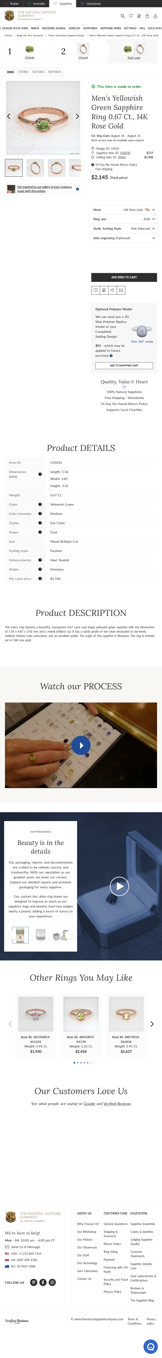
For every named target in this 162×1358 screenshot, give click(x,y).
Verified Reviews (117, 1103)
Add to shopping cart (124, 365)
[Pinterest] (33, 1282)
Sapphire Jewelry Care (141, 1266)
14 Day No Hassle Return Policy (116, 164)
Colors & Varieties (141, 1231)
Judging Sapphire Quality (141, 1241)
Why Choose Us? (88, 1223)
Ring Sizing (110, 1251)
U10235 (125, 153)
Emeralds (39, 3)
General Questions (115, 1223)
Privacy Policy (112, 1291)
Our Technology (87, 1262)
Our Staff (83, 1255)
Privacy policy (151, 1321)
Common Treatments (137, 1253)
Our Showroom (87, 1247)
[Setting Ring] (83, 49)
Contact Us (84, 1278)
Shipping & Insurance (111, 1233)
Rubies (14, 3)
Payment (109, 1259)
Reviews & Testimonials (138, 1290)
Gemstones (94, 3)
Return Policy (112, 1243)
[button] (77, 116)
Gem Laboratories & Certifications (143, 1278)
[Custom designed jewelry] (134, 49)
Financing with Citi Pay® (116, 1269)
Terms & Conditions (134, 1321)
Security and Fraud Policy (116, 1281)
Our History (84, 1239)
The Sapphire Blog (142, 1300)
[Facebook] (43, 1282)
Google (89, 1103)
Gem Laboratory (87, 1270)
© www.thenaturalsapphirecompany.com (97, 1318)
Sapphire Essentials (142, 1223)
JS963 (122, 157)
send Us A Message (25, 1246)
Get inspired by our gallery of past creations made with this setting (44, 189)
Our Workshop (86, 1231)
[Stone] (29, 49)
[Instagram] (52, 1282)
